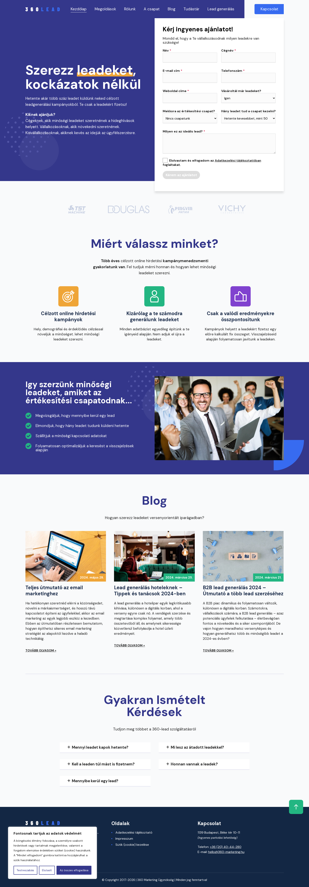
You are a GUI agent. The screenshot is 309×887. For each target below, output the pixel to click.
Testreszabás (25, 870)
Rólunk (130, 9)
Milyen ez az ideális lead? (184, 131)
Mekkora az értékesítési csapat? (189, 111)
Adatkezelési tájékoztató (133, 833)
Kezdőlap (79, 9)
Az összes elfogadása (74, 870)
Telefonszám (233, 71)
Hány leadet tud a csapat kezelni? (248, 111)
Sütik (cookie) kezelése (132, 845)
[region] (52, 853)
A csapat (152, 9)
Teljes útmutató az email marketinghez (54, 591)
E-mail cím (172, 71)
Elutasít (47, 870)
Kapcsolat (269, 9)
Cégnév (228, 51)
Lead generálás (220, 9)
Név (167, 51)
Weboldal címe (176, 91)
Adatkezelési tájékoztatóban (238, 160)
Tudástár (191, 9)
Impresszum (124, 839)
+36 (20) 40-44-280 (225, 847)
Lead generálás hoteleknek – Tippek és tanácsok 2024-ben (149, 591)
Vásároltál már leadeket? (241, 91)
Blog (171, 9)
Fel (277, 807)
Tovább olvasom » (40, 651)
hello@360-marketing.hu (226, 852)
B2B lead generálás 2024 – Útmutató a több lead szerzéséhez (243, 591)
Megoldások (105, 9)
